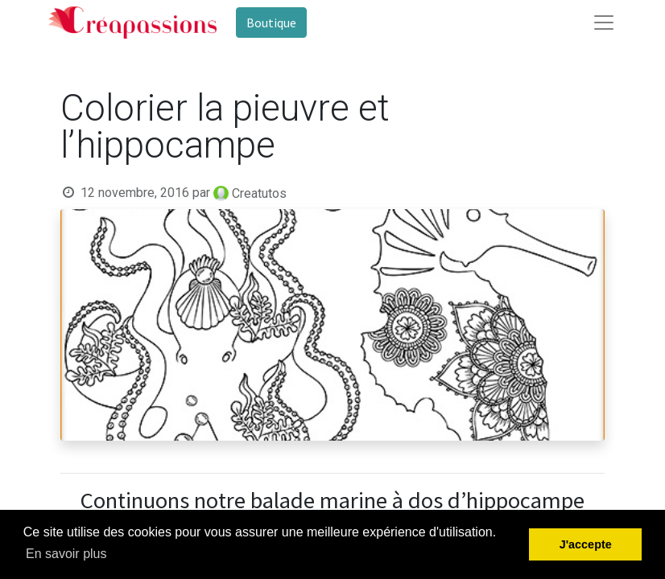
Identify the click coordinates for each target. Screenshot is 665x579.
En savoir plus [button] (66, 554)
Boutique (271, 22)
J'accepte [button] (586, 544)
